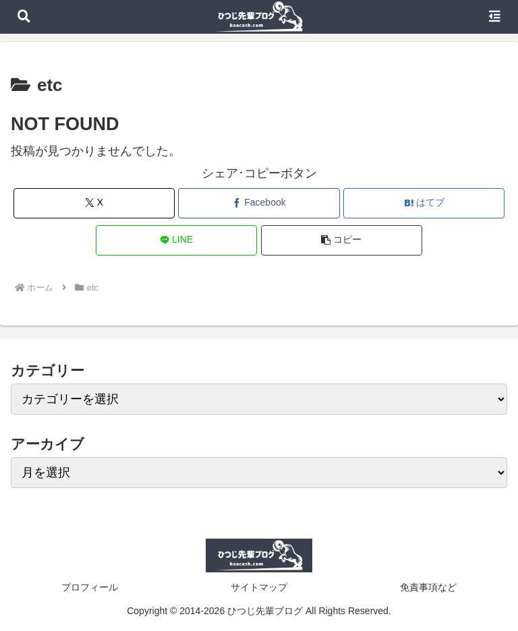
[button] (341, 240)
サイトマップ (259, 587)
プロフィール (89, 587)
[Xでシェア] (94, 203)
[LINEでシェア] (176, 240)
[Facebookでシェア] (258, 203)
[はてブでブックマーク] (424, 203)
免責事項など (428, 587)
